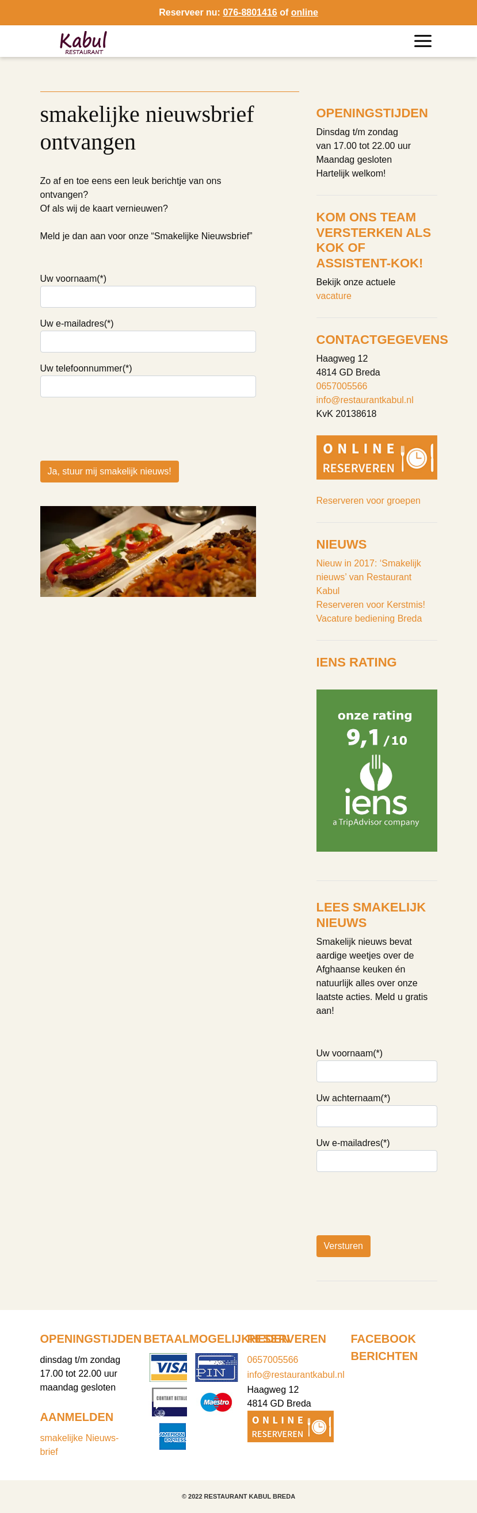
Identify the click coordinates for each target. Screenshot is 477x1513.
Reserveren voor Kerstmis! (370, 605)
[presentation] (127, 550)
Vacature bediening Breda (369, 618)
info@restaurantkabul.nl (365, 400)
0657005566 (342, 386)
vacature (334, 296)
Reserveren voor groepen (368, 500)
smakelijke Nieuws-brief (79, 1445)
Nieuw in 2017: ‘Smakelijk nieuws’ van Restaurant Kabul (368, 577)
